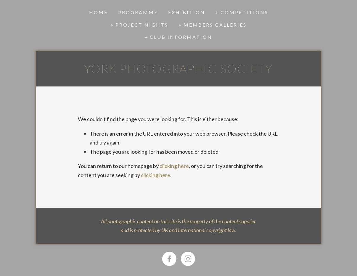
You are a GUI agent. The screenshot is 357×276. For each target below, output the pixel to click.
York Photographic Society (178, 69)
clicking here (174, 166)
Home (98, 12)
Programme (138, 12)
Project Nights (141, 25)
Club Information (181, 37)
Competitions (244, 12)
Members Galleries (215, 25)
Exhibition (186, 12)
